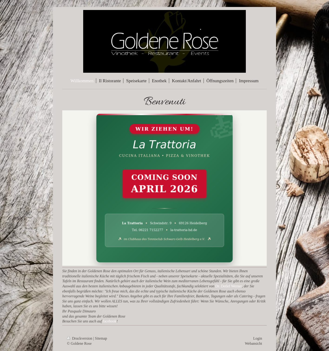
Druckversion (80, 338)
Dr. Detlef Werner (228, 286)
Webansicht (253, 343)
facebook (110, 321)
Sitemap (101, 338)
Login (257, 338)
